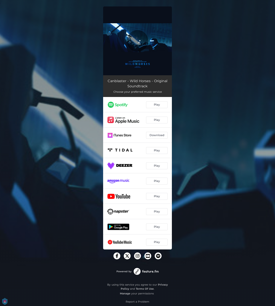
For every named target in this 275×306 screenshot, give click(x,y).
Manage (125, 293)
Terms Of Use (145, 288)
